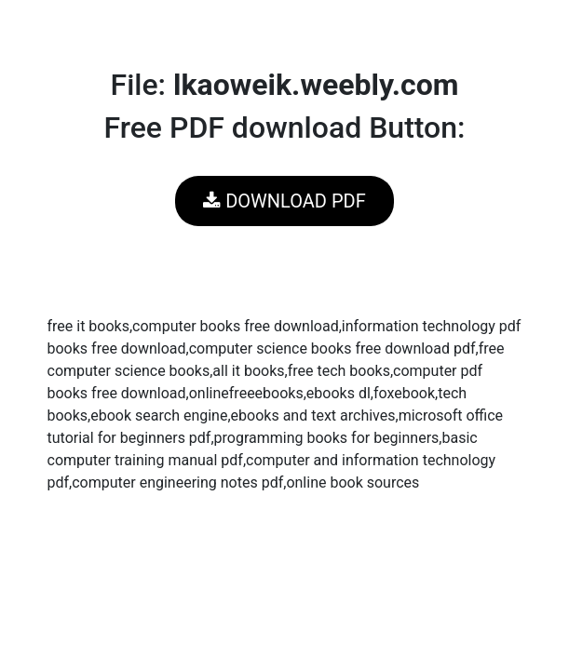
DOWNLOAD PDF (284, 201)
